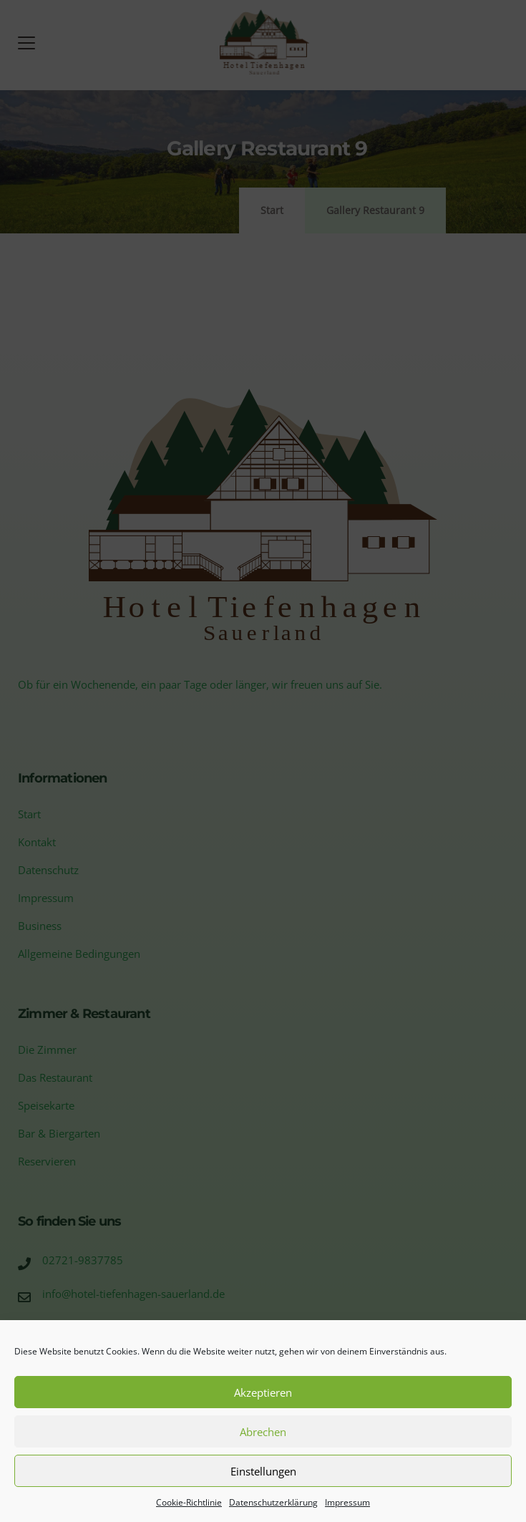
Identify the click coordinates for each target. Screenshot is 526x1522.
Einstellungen (263, 1471)
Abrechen (263, 1432)
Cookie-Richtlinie (189, 1502)
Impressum (347, 1502)
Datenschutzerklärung (273, 1502)
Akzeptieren (263, 1392)
